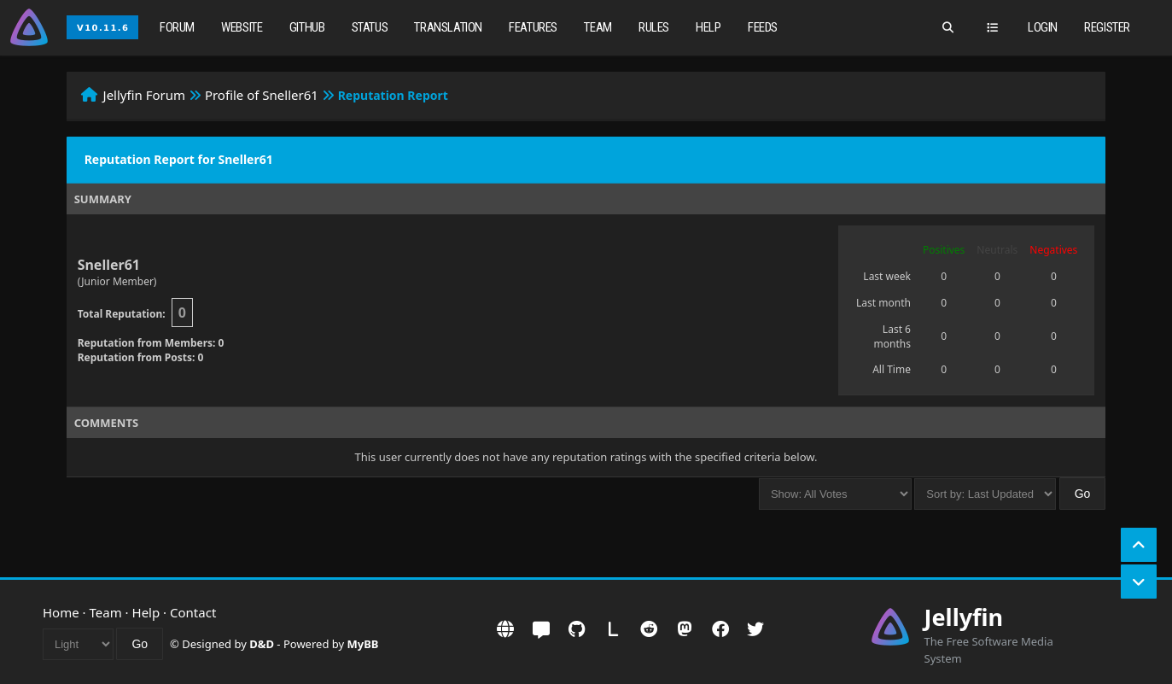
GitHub (307, 27)
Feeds (763, 27)
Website (241, 27)
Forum (177, 27)
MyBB (363, 644)
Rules (653, 27)
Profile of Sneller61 (261, 94)
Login (1043, 27)
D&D (261, 644)
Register (1107, 27)
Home (61, 612)
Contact (193, 612)
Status (370, 27)
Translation (448, 27)
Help (708, 27)
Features (533, 27)
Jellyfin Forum (144, 94)
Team (597, 27)
